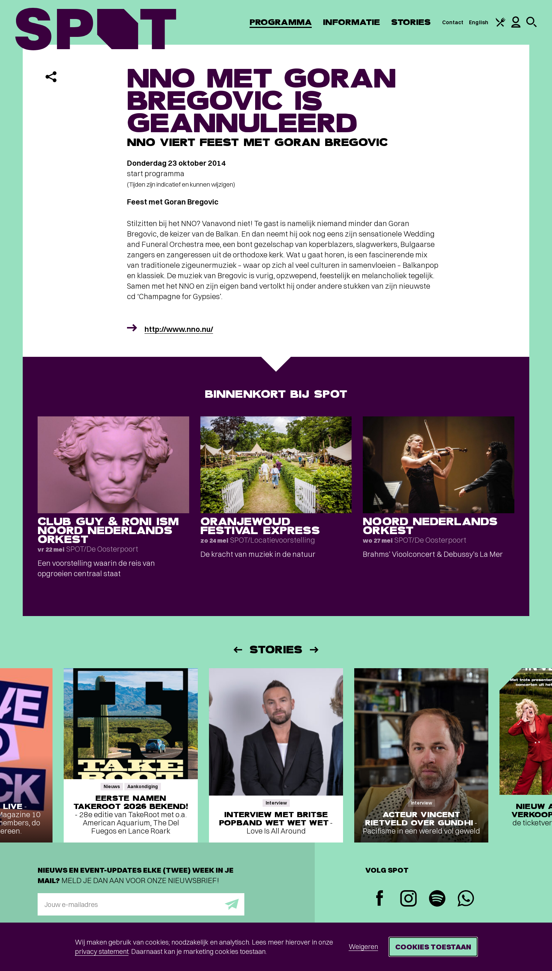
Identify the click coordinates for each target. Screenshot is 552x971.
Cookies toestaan (433, 946)
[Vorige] (237, 650)
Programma (281, 22)
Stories (411, 22)
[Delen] (51, 76)
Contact (453, 22)
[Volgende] (315, 650)
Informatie (351, 22)
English (478, 22)
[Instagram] (408, 899)
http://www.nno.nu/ (179, 329)
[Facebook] (379, 899)
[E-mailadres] (141, 904)
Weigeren (363, 946)
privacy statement (102, 951)
